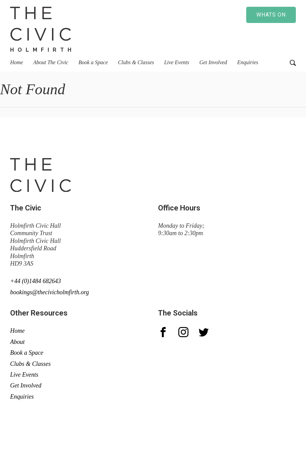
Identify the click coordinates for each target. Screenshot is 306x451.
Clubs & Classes (136, 62)
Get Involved (213, 62)
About (17, 342)
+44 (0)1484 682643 (35, 281)
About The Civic (50, 62)
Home (16, 62)
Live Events (176, 62)
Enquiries (247, 62)
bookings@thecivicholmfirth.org (49, 292)
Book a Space (93, 62)
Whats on (271, 14)
